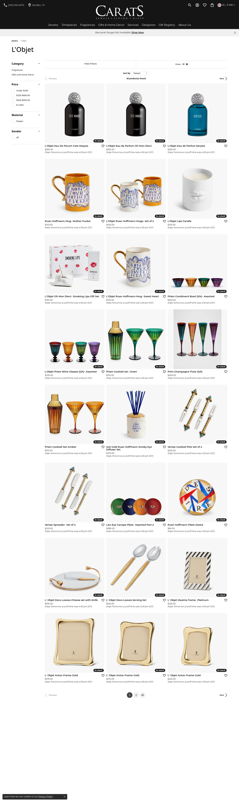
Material (17, 115)
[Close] (235, 33)
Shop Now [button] (137, 32)
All (142, 695)
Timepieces (69, 25)
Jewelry (53, 25)
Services (133, 25)
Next (222, 78)
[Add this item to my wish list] (102, 146)
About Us (184, 25)
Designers (148, 25)
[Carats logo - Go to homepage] (119, 12)
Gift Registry (167, 25)
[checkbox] (20, 90)
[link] (13, 5)
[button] (190, 5)
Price (15, 84)
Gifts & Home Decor (111, 25)
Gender (16, 131)
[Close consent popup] (65, 797)
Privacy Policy (45, 796)
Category (18, 63)
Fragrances (87, 25)
